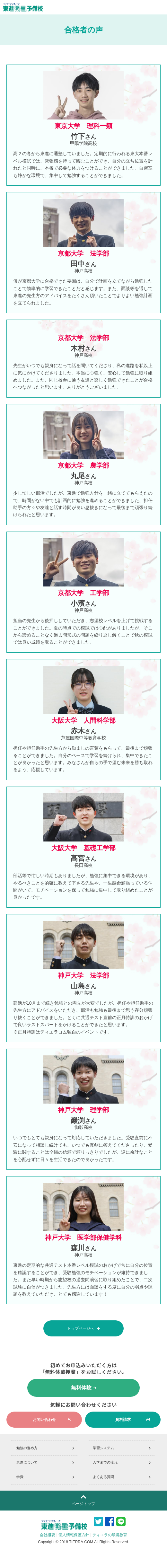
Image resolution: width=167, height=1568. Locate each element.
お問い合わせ (52, 1419)
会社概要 (47, 1535)
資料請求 (132, 1419)
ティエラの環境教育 (109, 1535)
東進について (27, 1462)
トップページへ (83, 1328)
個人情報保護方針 (73, 1535)
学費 (19, 1477)
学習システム (103, 1448)
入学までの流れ (105, 1462)
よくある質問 (103, 1477)
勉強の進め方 (27, 1448)
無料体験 (83, 1387)
